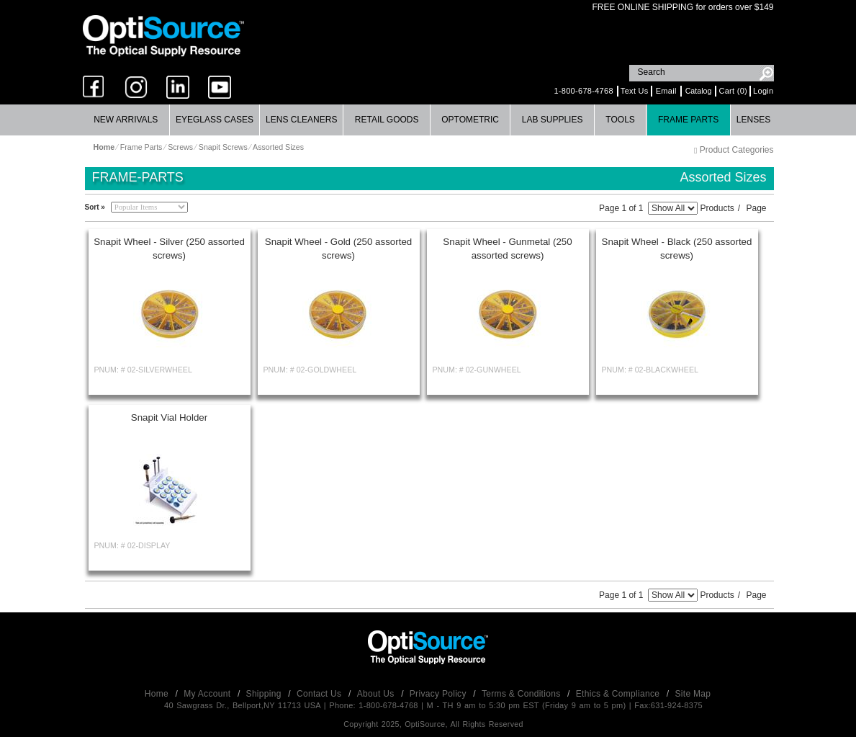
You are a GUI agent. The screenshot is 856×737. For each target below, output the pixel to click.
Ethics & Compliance (619, 694)
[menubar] (427, 119)
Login (763, 90)
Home (158, 694)
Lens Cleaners (301, 120)
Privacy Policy (439, 694)
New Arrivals (126, 120)
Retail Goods (387, 120)
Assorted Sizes (278, 147)
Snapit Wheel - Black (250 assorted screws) (677, 248)
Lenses (753, 120)
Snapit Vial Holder (169, 417)
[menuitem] (126, 119)
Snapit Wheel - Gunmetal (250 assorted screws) (507, 248)
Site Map (693, 694)
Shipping (265, 694)
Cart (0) (732, 90)
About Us (377, 694)
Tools (619, 120)
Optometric (470, 120)
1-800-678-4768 (583, 90)
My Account (208, 694)
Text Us (635, 90)
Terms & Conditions (522, 694)
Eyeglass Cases (214, 120)
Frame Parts (688, 120)
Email (666, 90)
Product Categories (733, 150)
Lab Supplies (552, 120)
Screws (180, 147)
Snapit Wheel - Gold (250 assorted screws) (338, 248)
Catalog (698, 90)
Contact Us (320, 694)
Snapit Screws (223, 147)
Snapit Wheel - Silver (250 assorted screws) (169, 248)
